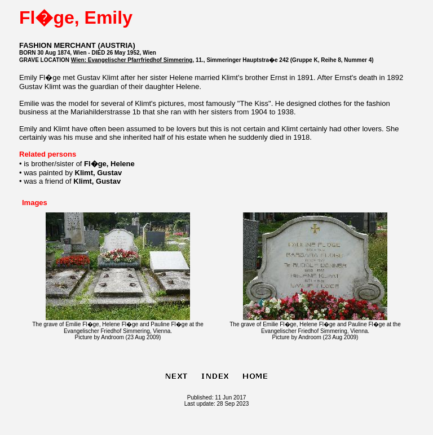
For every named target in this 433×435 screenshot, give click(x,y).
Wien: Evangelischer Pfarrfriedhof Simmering (132, 60)
